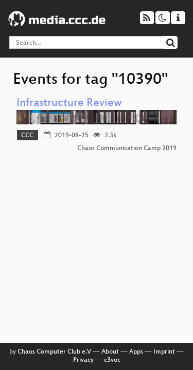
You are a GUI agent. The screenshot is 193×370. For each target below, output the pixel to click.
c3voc (112, 360)
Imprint (164, 352)
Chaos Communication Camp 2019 (127, 148)
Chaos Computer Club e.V (54, 352)
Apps (136, 352)
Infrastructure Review (69, 103)
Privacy (83, 360)
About (110, 352)
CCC (27, 135)
